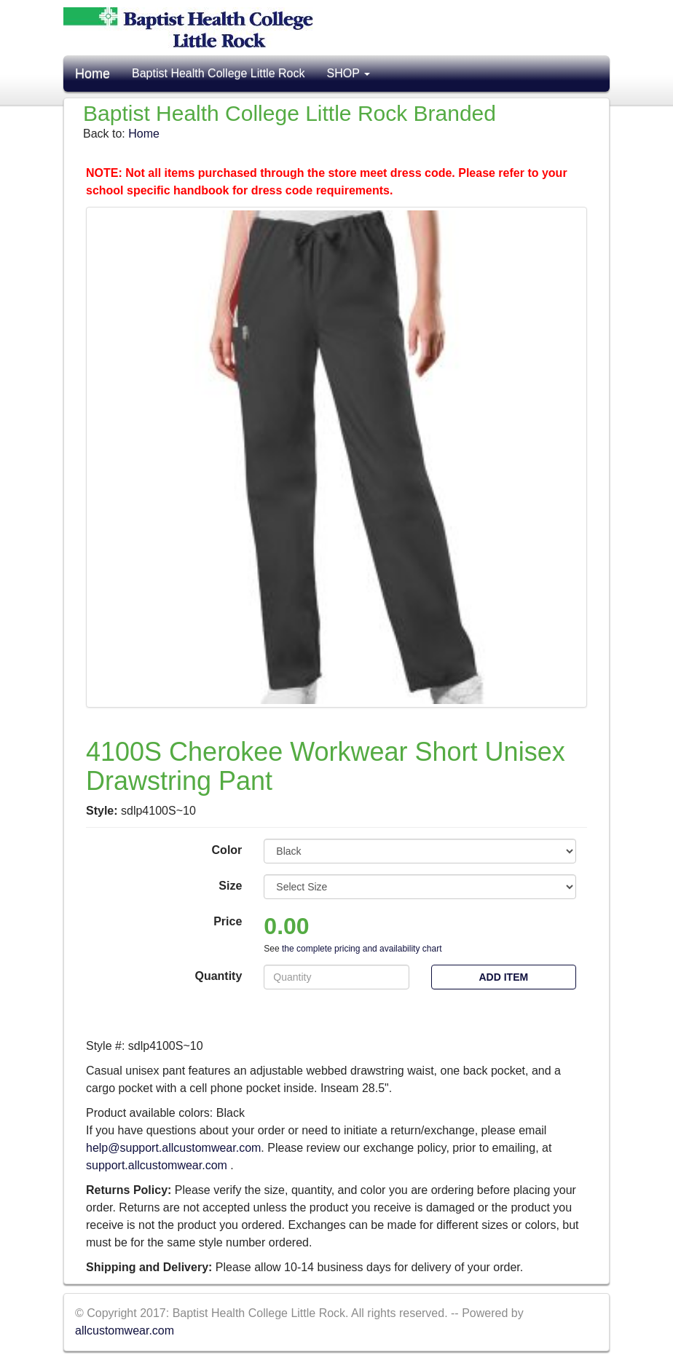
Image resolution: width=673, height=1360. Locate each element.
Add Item (503, 977)
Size (230, 885)
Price (227, 921)
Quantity (218, 976)
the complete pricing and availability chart (361, 949)
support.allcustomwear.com (158, 1165)
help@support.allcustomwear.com (173, 1148)
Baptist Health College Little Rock (218, 73)
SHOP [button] (348, 73)
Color (227, 850)
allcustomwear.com (124, 1330)
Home (92, 73)
